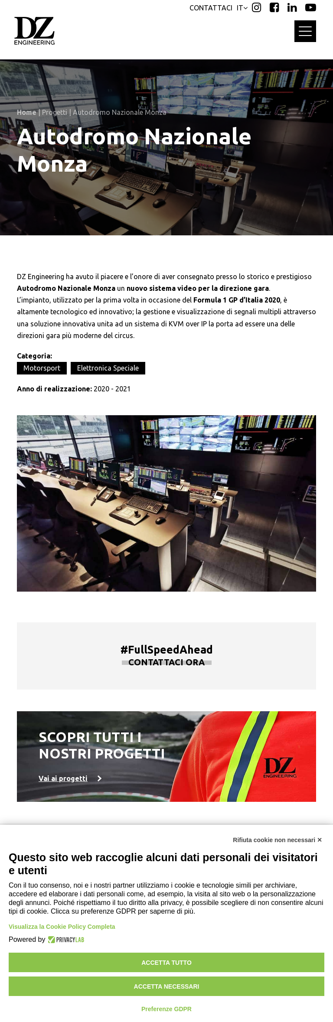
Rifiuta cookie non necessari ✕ (277, 839)
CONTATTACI (210, 8)
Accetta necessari (166, 986)
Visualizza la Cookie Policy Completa (62, 926)
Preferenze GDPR (166, 1009)
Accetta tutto (166, 962)
